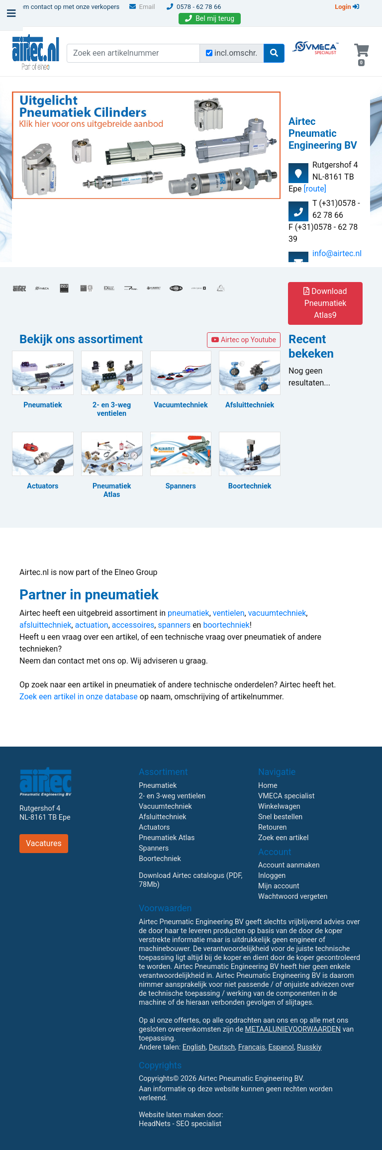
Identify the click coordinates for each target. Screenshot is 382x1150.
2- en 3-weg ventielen (172, 796)
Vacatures (44, 843)
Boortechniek (160, 859)
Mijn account (278, 886)
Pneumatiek (158, 785)
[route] (315, 188)
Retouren (272, 827)
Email (142, 6)
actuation (91, 625)
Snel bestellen (280, 817)
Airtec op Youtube (243, 340)
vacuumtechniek (277, 613)
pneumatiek (188, 613)
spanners (174, 625)
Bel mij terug (209, 18)
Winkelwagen (279, 806)
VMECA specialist (286, 796)
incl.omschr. (236, 53)
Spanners (154, 848)
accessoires (133, 625)
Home (268, 785)
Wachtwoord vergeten (292, 896)
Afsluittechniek (163, 817)
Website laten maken (172, 1115)
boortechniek (226, 625)
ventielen (229, 613)
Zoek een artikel (283, 838)
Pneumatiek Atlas (166, 838)
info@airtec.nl (337, 253)
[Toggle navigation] (11, 15)
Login (347, 6)
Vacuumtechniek (165, 806)
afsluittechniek (45, 625)
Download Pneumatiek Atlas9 (325, 303)
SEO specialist (198, 1124)
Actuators (154, 827)
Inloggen (272, 875)
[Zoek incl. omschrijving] (209, 53)
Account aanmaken (289, 865)
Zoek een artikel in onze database (78, 696)
